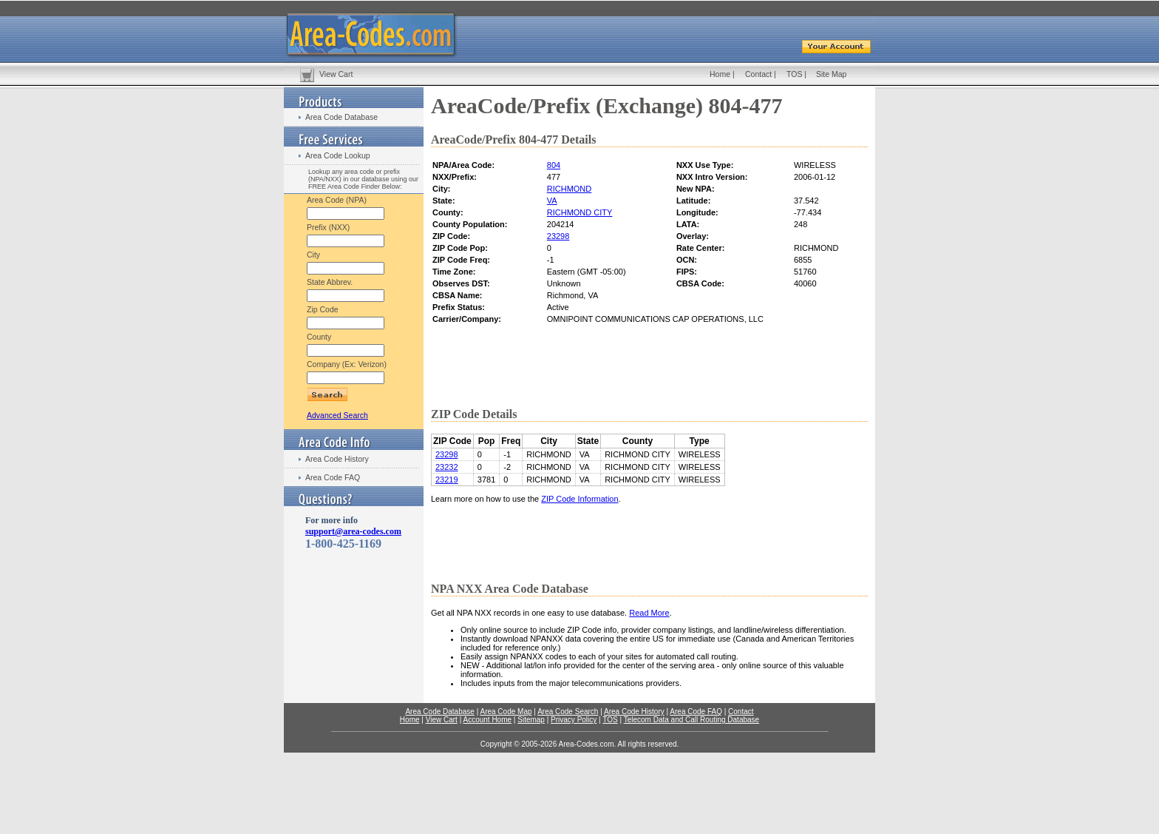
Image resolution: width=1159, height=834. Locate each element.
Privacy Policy (574, 720)
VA (552, 200)
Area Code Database (341, 116)
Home (720, 74)
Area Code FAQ (332, 477)
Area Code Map (505, 711)
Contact (758, 74)
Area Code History (337, 458)
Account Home (487, 720)
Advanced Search (337, 415)
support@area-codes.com (353, 531)
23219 (446, 479)
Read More (649, 612)
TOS (794, 74)
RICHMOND (569, 188)
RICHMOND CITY (580, 212)
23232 (446, 467)
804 (553, 165)
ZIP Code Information (579, 498)
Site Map (831, 74)
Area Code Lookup (337, 155)
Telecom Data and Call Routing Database (691, 720)
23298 (558, 236)
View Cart (336, 74)
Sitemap (531, 720)
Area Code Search (567, 711)
